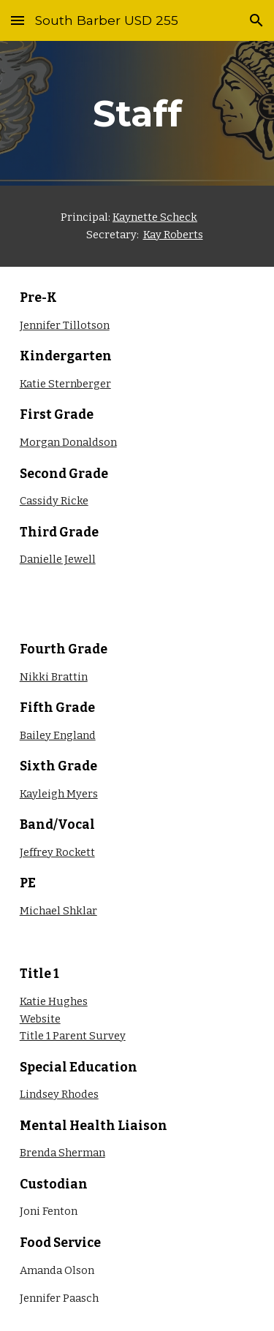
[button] (17, 20)
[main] (137, 113)
